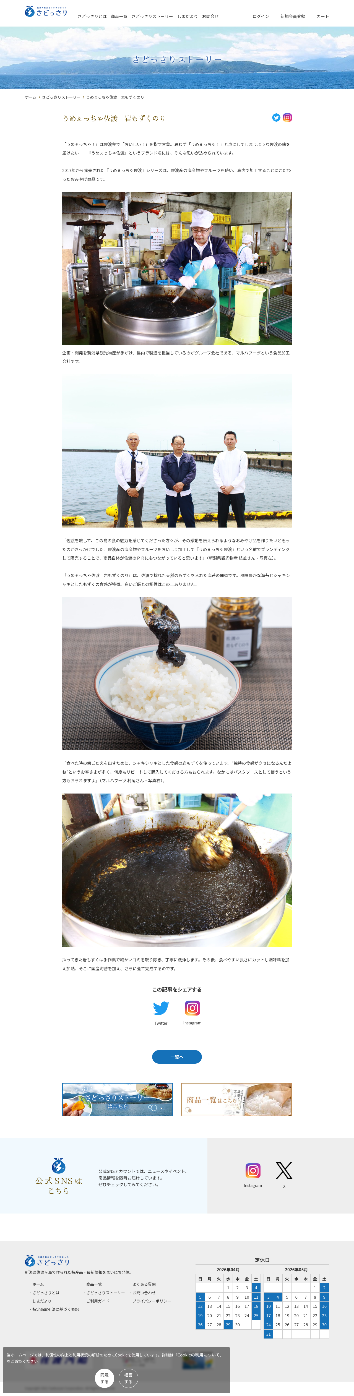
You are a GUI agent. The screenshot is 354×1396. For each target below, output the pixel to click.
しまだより (208, 16)
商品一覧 (139, 16)
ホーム (31, 97)
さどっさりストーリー (173, 16)
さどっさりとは (112, 16)
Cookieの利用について (35, 1365)
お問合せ (231, 16)
